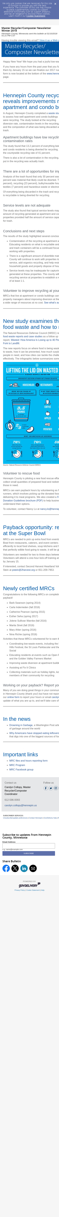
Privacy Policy (20, 890)
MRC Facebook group (21, 769)
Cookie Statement (35, 15)
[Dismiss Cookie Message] (55, 3)
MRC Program (17, 765)
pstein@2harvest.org (23, 570)
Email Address (9, 842)
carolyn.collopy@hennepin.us (21, 805)
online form (13, 697)
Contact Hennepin (35, 818)
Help (42, 890)
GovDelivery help (50, 818)
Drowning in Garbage (21, 725)
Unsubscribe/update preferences (15, 818)
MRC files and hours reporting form (28, 760)
